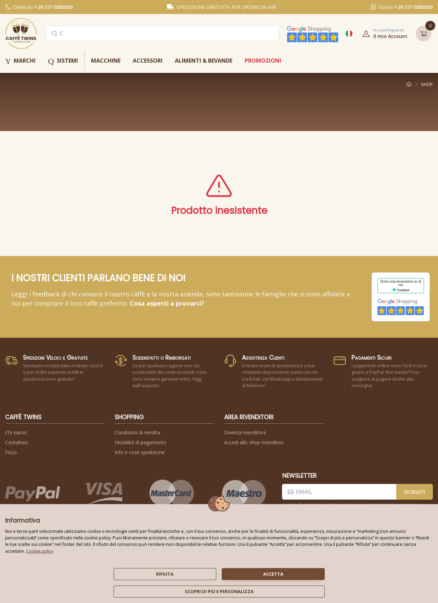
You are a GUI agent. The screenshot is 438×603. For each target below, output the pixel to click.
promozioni (263, 60)
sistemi (63, 61)
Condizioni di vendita (137, 432)
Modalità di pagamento (140, 442)
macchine (105, 60)
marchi (20, 61)
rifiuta (164, 574)
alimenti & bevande (203, 60)
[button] (383, 33)
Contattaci (16, 442)
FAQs (11, 452)
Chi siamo (16, 432)
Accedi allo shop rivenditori (253, 442)
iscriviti (414, 491)
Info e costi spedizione (140, 452)
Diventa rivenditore (245, 432)
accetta (273, 574)
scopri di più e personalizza (219, 591)
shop (427, 84)
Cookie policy (39, 551)
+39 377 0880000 (53, 7)
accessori (148, 60)
